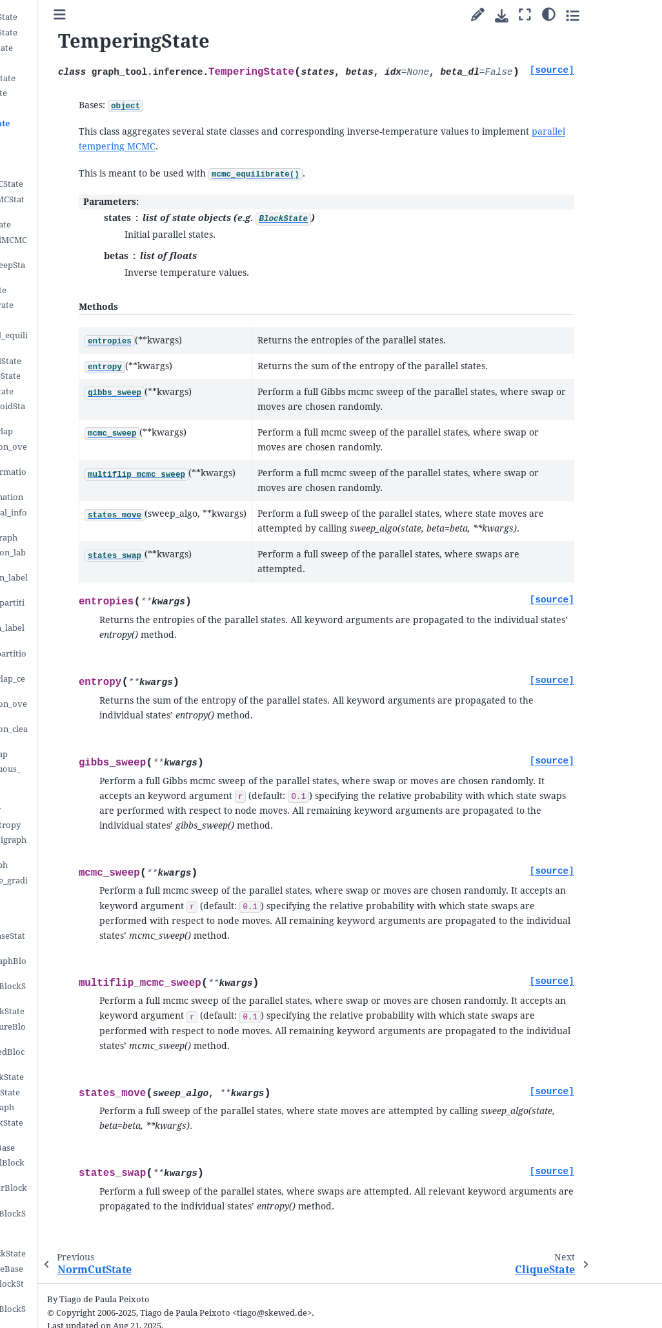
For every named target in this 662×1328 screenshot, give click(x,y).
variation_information (79, 477)
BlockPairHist (64, 921)
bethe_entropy (66, 809)
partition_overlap (72, 431)
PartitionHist (63, 905)
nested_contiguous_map (76, 774)
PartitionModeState (76, 376)
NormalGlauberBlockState (79, 1193)
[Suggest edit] (545, 15)
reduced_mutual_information (79, 518)
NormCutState (65, 108)
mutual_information (77, 497)
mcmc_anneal (64, 320)
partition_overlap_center (78, 684)
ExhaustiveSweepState (78, 270)
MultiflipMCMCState (77, 184)
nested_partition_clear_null (80, 734)
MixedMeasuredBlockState (78, 1057)
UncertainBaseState (76, 1092)
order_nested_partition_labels (78, 608)
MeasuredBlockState (78, 1011)
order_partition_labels (80, 583)
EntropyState (63, 154)
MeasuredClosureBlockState (79, 1032)
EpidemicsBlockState (79, 1253)
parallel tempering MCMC (230, 131)
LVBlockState (63, 1239)
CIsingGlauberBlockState (79, 1314)
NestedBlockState (72, 48)
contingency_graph (74, 538)
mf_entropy (60, 795)
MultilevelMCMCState (78, 205)
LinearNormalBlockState (79, 1219)
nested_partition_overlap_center (79, 709)
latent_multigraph (73, 1107)
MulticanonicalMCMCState (79, 245)
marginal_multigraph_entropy (79, 845)
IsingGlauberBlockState (78, 1289)
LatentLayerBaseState (78, 941)
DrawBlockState (69, 290)
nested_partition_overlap (79, 452)
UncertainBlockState (78, 1077)
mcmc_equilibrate (72, 305)
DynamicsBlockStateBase (77, 1128)
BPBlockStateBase (73, 1148)
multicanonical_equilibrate (80, 341)
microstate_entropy (76, 825)
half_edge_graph (70, 865)
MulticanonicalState (76, 361)
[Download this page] (569, 15)
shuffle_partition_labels (79, 558)
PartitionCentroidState (78, 411)
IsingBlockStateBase (77, 1269)
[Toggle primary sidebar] (154, 15)
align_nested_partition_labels (79, 659)
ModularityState (69, 93)
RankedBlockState (73, 78)
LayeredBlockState (74, 32)
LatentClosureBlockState (79, 991)
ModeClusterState (72, 391)
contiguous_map (70, 754)
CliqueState (60, 139)
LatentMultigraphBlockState (79, 966)
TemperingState (71, 123)
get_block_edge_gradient (80, 886)
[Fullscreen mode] (593, 15)
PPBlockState (63, 63)
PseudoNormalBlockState (78, 1168)
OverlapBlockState (74, 17)
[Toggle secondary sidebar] (640, 15)
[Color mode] (616, 13)
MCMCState (60, 169)
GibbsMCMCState (71, 224)
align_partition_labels (78, 633)
